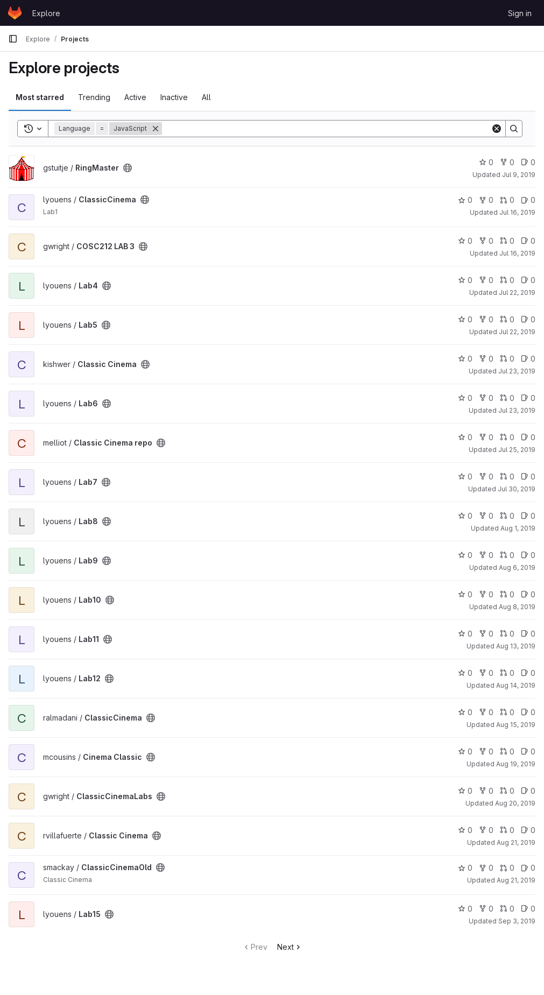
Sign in (520, 13)
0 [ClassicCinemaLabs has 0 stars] (465, 790)
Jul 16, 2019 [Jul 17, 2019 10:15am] (517, 212)
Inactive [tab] (174, 97)
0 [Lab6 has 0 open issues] (528, 398)
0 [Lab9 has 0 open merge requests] (507, 555)
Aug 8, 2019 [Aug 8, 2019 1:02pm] (517, 607)
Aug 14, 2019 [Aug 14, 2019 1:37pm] (515, 685)
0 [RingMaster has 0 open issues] (528, 162)
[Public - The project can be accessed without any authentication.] (127, 168)
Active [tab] (135, 97)
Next (289, 946)
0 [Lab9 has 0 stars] (465, 555)
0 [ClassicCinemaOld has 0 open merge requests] (507, 867)
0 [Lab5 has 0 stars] (465, 319)
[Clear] (496, 128)
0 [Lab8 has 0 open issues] (528, 515)
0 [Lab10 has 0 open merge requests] (507, 594)
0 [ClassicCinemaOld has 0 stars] (465, 867)
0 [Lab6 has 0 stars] (465, 398)
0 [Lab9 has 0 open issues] (528, 555)
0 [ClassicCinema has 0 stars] (465, 199)
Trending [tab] (94, 97)
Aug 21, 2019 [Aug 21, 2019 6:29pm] (516, 880)
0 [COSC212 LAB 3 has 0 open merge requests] (507, 240)
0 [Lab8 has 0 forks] (486, 515)
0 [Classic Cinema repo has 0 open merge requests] (507, 437)
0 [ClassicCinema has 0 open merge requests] (507, 199)
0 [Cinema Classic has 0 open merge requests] (507, 751)
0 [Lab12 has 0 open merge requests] (507, 673)
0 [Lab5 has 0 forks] (486, 319)
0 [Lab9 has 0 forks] (486, 555)
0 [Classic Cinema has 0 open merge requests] (507, 358)
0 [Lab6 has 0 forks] (486, 398)
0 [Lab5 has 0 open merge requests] (507, 319)
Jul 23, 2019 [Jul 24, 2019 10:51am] (516, 371)
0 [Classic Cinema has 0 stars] (465, 358)
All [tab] (206, 97)
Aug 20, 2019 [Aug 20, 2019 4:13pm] (515, 803)
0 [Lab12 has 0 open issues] (528, 673)
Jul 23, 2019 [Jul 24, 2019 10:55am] (516, 410)
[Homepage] (15, 13)
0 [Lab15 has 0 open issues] (528, 908)
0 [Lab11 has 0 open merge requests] (507, 633)
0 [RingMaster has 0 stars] (486, 162)
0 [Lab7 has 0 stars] (465, 476)
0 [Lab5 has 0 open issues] (528, 319)
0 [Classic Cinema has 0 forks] (486, 358)
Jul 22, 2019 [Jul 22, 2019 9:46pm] (517, 332)
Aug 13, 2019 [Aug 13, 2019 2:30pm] (515, 646)
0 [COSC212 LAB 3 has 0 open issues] (528, 240)
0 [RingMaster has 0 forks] (507, 162)
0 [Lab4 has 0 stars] (465, 280)
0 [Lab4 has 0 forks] (486, 280)
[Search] (326, 128)
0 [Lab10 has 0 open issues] (528, 594)
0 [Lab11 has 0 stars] (465, 633)
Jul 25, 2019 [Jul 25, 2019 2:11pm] (516, 450)
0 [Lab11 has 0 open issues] (528, 633)
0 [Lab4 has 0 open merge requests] (507, 280)
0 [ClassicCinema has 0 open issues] (528, 199)
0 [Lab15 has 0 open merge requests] (507, 908)
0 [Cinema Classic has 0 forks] (486, 751)
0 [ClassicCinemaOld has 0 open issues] (528, 867)
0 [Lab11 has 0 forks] (486, 633)
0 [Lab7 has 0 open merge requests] (507, 476)
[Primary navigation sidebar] (13, 38)
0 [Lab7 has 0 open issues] (528, 476)
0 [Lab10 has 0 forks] (486, 594)
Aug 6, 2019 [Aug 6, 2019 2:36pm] (517, 567)
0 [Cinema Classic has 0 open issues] (528, 751)
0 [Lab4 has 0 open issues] (528, 280)
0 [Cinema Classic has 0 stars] (465, 751)
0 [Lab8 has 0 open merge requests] (507, 515)
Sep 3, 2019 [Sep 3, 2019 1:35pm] (516, 921)
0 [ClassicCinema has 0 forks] (486, 199)
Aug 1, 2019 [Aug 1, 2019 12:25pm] (517, 528)
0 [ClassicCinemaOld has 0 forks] (486, 867)
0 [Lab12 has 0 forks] (486, 673)
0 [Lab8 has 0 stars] (465, 515)
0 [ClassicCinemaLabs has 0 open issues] (528, 790)
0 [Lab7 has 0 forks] (486, 476)
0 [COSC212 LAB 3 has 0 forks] (486, 240)
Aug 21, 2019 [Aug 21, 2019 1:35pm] (516, 842)
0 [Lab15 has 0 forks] (486, 908)
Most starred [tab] (40, 97)
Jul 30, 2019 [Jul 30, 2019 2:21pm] (516, 489)
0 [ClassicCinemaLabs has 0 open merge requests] (507, 790)
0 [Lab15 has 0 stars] (465, 908)
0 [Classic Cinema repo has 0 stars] (465, 437)
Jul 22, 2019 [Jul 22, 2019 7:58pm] (517, 292)
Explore (46, 13)
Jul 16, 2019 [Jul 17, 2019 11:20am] (517, 253)
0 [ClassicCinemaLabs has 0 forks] (486, 790)
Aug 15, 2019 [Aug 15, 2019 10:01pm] (515, 725)
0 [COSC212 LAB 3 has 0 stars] (465, 240)
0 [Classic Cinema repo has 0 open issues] (528, 437)
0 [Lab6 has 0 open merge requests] (507, 398)
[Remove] (155, 128)
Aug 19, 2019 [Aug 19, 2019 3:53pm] (515, 764)
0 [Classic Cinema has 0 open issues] (528, 358)
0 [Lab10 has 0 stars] (465, 594)
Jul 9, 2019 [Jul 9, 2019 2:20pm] (518, 175)
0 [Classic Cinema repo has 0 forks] (486, 437)
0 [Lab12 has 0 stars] (465, 673)
